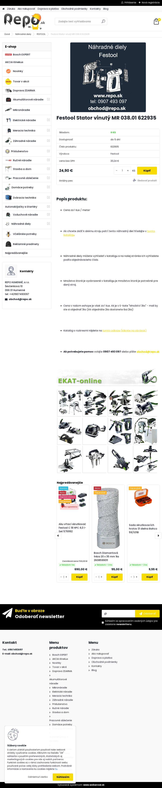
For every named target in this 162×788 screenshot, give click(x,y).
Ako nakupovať (26, 8)
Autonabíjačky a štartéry (21, 207)
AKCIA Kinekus (14, 62)
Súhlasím (62, 777)
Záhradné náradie (20, 141)
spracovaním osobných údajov (136, 621)
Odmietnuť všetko (38, 776)
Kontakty (95, 8)
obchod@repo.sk (20, 299)
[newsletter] (147, 613)
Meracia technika (20, 130)
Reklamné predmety (22, 244)
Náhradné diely (23, 34)
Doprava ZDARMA (20, 90)
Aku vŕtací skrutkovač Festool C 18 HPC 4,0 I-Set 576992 (72, 527)
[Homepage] (3, 9)
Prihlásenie (130, 2)
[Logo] (24, 21)
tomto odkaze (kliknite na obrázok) (124, 330)
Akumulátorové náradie (24, 99)
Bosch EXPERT (17, 54)
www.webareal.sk (93, 784)
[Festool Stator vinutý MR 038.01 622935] (108, 77)
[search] (103, 22)
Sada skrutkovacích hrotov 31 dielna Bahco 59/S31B (143, 528)
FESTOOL (41, 34)
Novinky (14, 71)
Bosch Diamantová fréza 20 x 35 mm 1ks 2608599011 (106, 556)
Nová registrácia (151, 2)
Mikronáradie (17, 110)
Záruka (11, 8)
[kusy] (122, 170)
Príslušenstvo (16, 151)
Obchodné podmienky (74, 8)
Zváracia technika (20, 197)
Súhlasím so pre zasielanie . (131, 622)
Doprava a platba (48, 8)
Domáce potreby (19, 187)
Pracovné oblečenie (21, 178)
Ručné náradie (18, 160)
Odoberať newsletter (39, 616)
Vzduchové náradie (21, 214)
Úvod (7, 34)
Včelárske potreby (21, 234)
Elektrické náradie (20, 120)
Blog (105, 8)
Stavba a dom (18, 169)
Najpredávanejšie (16, 253)
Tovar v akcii (17, 81)
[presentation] (58, 535)
